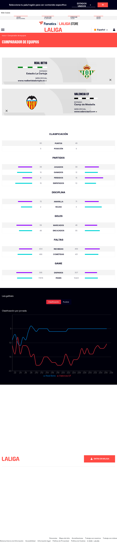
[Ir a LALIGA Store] (58, 23)
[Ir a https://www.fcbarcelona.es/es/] (40, 13)
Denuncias (53, 538)
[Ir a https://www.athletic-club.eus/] (13, 13)
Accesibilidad (30, 541)
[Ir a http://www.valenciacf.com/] (109, 13)
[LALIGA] (53, 30)
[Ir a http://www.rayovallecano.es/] (61, 13)
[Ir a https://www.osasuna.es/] (24, 13)
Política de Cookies (78, 541)
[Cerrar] (110, 80)
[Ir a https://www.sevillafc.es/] (103, 13)
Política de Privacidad (61, 541)
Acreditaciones (77, 538)
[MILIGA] (113, 29)
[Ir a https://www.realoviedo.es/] (93, 13)
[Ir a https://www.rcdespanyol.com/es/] (72, 13)
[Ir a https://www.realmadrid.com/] (88, 13)
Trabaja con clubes (110, 538)
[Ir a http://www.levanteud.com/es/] (56, 13)
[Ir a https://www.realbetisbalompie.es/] (82, 13)
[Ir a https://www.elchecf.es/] (35, 13)
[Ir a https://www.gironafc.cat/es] (50, 13)
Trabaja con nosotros (93, 538)
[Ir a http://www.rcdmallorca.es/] (77, 13)
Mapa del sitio (64, 538)
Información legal (44, 541)
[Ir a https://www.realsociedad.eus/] (98, 13)
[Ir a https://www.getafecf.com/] (45, 13)
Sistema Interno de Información (11, 541)
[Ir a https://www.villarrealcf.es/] (114, 13)
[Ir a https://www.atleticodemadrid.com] (19, 13)
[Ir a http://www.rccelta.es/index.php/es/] (66, 13)
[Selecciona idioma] (101, 30)
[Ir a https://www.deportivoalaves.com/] (29, 13)
